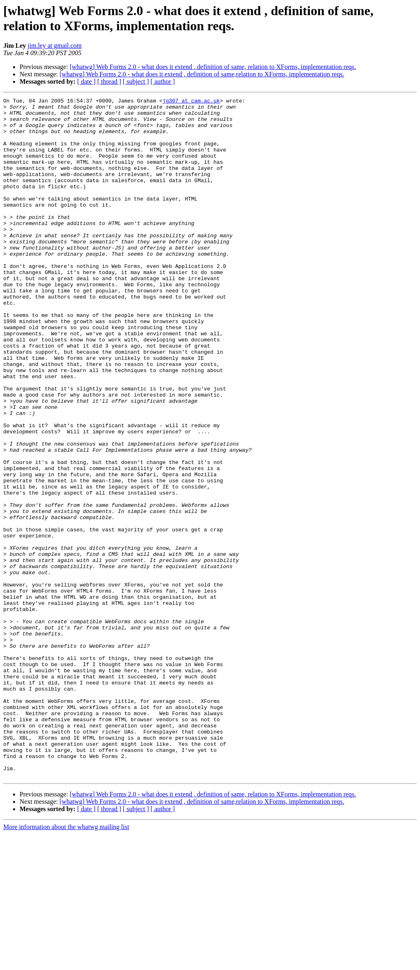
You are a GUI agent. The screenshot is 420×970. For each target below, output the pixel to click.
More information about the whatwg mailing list (66, 962)
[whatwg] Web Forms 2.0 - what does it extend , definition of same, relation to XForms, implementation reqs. (213, 66)
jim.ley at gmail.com (55, 45)
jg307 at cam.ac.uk (191, 101)
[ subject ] (136, 81)
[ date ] (86, 81)
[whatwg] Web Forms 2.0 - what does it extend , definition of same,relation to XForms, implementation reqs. (202, 74)
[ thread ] (109, 81)
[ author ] (163, 81)
